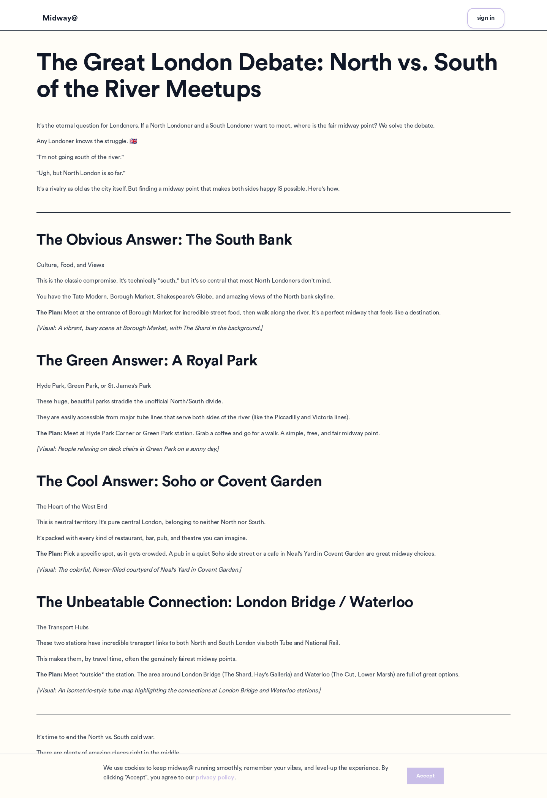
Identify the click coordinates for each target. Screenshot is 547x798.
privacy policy (215, 777)
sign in (486, 18)
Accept (425, 776)
